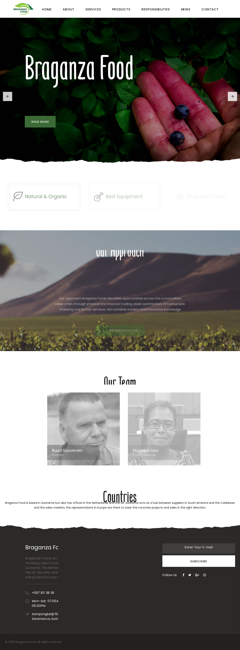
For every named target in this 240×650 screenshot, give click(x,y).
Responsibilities (156, 9)
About (68, 9)
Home (47, 9)
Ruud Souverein (72, 450)
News (185, 9)
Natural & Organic (51, 196)
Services (93, 9)
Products (121, 9)
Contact (210, 9)
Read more (39, 122)
